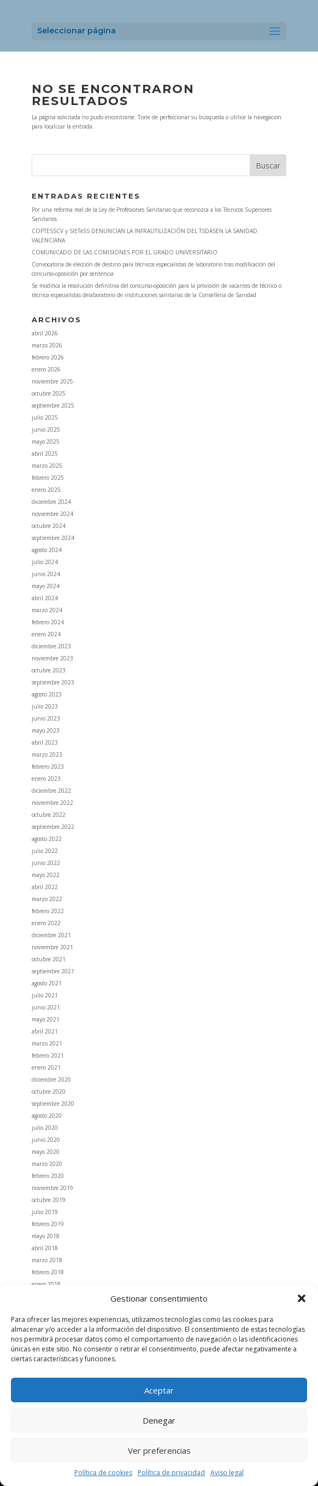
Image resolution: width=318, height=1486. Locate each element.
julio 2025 (45, 417)
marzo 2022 (47, 899)
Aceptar (159, 1390)
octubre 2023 (49, 670)
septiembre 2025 (53, 405)
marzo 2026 (47, 345)
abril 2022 (45, 887)
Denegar (159, 1420)
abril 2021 (45, 1031)
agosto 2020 (47, 1115)
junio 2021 (46, 1007)
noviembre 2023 (52, 658)
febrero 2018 (48, 1272)
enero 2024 (46, 634)
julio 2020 (45, 1127)
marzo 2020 (47, 1164)
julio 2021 (45, 995)
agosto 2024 (47, 550)
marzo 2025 (47, 465)
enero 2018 (46, 1284)
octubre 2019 (49, 1200)
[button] (301, 1298)
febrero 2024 (48, 622)
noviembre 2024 (52, 514)
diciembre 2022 (51, 790)
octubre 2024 (49, 526)
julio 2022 (45, 851)
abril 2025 (45, 453)
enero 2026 (46, 369)
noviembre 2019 (52, 1188)
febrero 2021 (48, 1055)
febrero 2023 (48, 766)
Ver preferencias (159, 1450)
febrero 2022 (48, 911)
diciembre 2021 (51, 935)
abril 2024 (45, 598)
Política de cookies (103, 1472)
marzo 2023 (47, 754)
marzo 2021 (47, 1043)
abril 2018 (45, 1248)
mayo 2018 (46, 1236)
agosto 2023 (47, 694)
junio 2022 (46, 863)
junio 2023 (46, 718)
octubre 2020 (49, 1091)
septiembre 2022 (53, 827)
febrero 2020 (48, 1176)
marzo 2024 (47, 610)
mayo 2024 (46, 586)
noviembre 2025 (52, 381)
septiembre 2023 (53, 682)
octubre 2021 (49, 959)
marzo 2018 (47, 1260)
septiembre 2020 (53, 1103)
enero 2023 (46, 778)
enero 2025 (46, 490)
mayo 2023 (46, 730)
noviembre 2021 (52, 947)
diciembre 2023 (51, 646)
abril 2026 (45, 333)
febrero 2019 (48, 1224)
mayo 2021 (46, 1019)
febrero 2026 (48, 357)
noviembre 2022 (52, 802)
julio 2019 (45, 1212)
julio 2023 (45, 706)
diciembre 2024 (51, 502)
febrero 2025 (48, 477)
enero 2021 (46, 1067)
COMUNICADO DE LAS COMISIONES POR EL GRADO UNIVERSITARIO (124, 252)
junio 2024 (46, 574)
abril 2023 (45, 742)
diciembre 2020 (51, 1079)
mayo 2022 (46, 875)
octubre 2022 (49, 815)
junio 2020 (46, 1139)
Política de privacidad (171, 1472)
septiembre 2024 (53, 538)
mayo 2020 (46, 1152)
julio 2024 (45, 562)
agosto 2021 (47, 983)
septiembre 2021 (53, 971)
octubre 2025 (49, 393)
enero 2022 (46, 923)
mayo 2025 (46, 441)
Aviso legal (227, 1472)
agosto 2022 (47, 839)
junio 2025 (46, 429)
